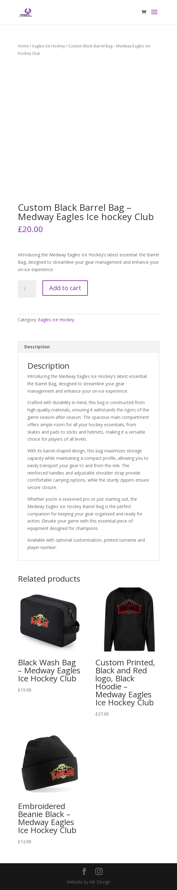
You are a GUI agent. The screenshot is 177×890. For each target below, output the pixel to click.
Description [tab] (37, 347)
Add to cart (65, 288)
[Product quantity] (27, 289)
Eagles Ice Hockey (48, 46)
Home (23, 46)
